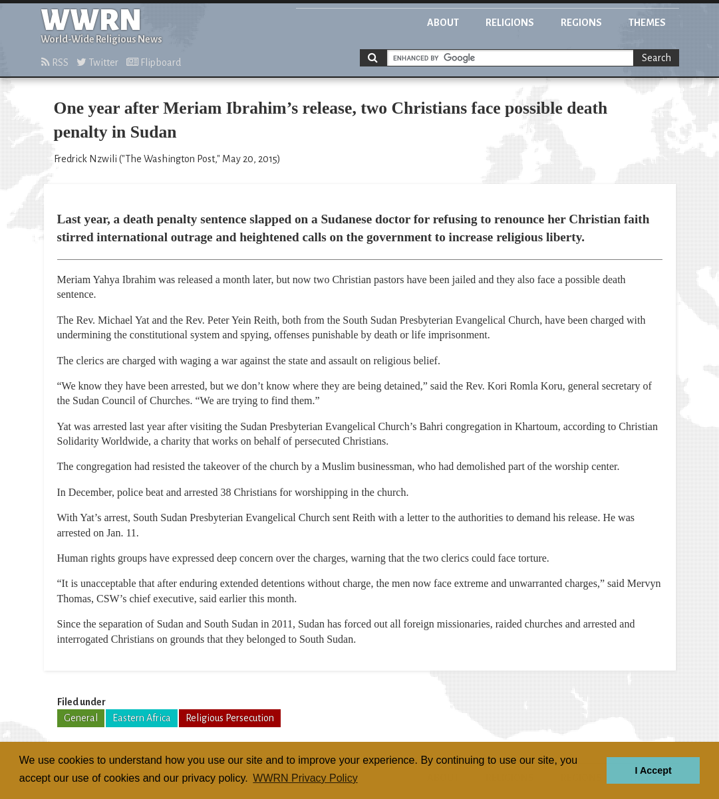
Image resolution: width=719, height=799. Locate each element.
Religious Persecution (230, 718)
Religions (510, 22)
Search (656, 58)
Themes (647, 22)
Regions (581, 22)
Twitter (97, 62)
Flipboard (153, 62)
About (443, 22)
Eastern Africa (141, 718)
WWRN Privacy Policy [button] (305, 778)
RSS (55, 62)
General (81, 718)
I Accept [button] (653, 770)
